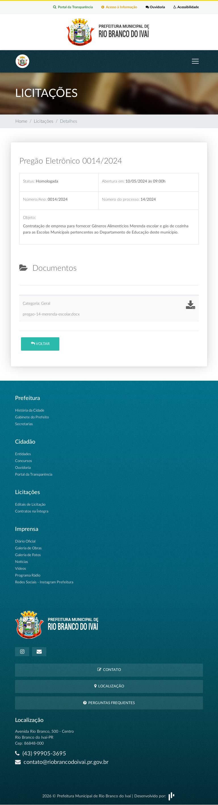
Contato (109, 670)
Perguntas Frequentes (109, 703)
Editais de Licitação (30, 505)
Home (21, 121)
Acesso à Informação (119, 7)
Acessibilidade (186, 7)
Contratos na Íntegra (31, 511)
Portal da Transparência (73, 7)
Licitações (43, 121)
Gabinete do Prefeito (32, 417)
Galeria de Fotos (28, 555)
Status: (29, 181)
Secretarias (24, 424)
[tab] (24, 282)
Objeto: (29, 218)
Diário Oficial (25, 541)
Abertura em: (113, 181)
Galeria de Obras (28, 548)
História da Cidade (29, 410)
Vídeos (20, 569)
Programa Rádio (27, 575)
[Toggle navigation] (195, 61)
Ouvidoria (155, 7)
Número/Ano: (35, 199)
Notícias (21, 562)
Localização (109, 686)
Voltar (40, 344)
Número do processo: (120, 199)
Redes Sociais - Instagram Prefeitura (44, 582)
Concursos (23, 461)
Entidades (23, 454)
